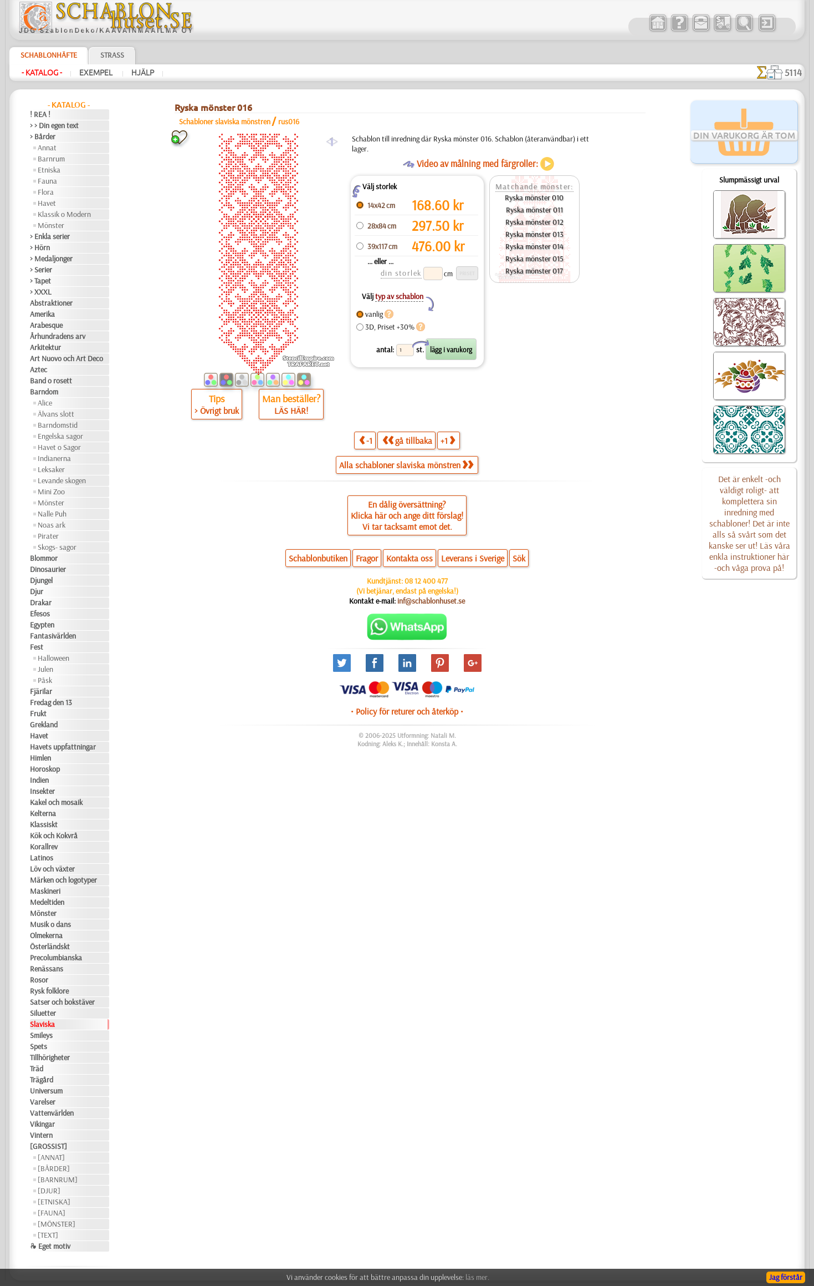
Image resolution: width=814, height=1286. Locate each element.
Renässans (46, 969)
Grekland (44, 725)
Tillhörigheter (50, 1057)
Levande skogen (62, 480)
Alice (45, 403)
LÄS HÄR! (291, 410)
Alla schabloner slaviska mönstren (406, 464)
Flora (46, 192)
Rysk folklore (49, 991)
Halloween (53, 658)
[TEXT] (48, 1235)
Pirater (48, 536)
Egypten (42, 625)
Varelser (42, 1102)
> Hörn (40, 247)
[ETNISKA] (54, 1202)
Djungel (41, 580)
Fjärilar (41, 691)
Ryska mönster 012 (534, 222)
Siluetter (43, 1013)
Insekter (42, 791)
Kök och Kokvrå (54, 836)
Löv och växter (52, 869)
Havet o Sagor (59, 447)
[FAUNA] (51, 1213)
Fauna (47, 181)
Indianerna (54, 458)
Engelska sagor (60, 436)
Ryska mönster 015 (534, 259)
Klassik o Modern (64, 214)
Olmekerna (46, 935)
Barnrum (51, 159)
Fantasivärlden (53, 636)
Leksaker (51, 469)
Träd (36, 1069)
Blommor (44, 558)
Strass (112, 55)
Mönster (51, 225)
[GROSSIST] (48, 1146)
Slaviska (42, 1024)
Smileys (41, 1035)
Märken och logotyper (63, 880)
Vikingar (42, 1124)
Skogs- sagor (57, 547)
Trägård (41, 1080)
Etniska (49, 170)
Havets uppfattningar (63, 747)
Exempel (96, 72)
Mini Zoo (51, 492)
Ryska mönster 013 (534, 234)
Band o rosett (51, 381)
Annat (47, 148)
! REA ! (40, 114)
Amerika (42, 314)
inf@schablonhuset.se (431, 601)
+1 (448, 440)
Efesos (40, 614)
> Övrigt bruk (216, 410)
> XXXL (41, 292)
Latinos (41, 858)
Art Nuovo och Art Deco (66, 358)
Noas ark (51, 525)
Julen (45, 669)
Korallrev (44, 847)
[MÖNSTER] (56, 1224)
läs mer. (477, 1277)
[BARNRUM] (58, 1179)
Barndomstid (58, 425)
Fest (36, 647)
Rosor (39, 980)
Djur (36, 591)
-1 (365, 440)
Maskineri (45, 891)
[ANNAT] (51, 1157)
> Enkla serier (50, 236)
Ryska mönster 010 (534, 197)
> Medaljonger (51, 259)
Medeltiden (47, 902)
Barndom (44, 392)
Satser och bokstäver (62, 1002)
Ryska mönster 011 (534, 210)
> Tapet (40, 281)
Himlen (40, 758)
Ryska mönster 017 (534, 271)
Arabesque (46, 325)
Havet (47, 203)
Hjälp (142, 72)
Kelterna (43, 813)
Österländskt (50, 946)
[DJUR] (49, 1191)
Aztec (38, 369)
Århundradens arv (57, 336)
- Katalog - (42, 72)
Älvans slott (56, 414)
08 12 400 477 (426, 581)
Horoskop (45, 769)
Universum (46, 1091)
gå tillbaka (407, 440)
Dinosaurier (48, 569)
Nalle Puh (52, 514)
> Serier (41, 270)
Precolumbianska (56, 958)
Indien (39, 780)
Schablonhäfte (49, 55)
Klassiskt (44, 824)
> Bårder (42, 136)
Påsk (45, 680)
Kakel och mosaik (56, 802)
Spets (38, 1046)
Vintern (41, 1135)
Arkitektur (45, 347)
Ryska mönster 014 (534, 246)
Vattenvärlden (52, 1113)
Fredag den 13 (51, 702)
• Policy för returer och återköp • (407, 711)
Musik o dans (50, 924)
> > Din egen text (54, 125)
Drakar (41, 602)
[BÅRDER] (54, 1168)
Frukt (38, 713)
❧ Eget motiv (50, 1246)
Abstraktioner (51, 303)
